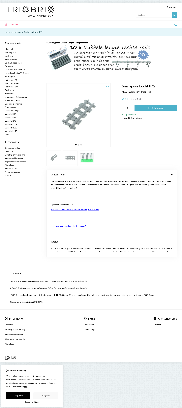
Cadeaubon (89, 247)
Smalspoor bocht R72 (33, 32)
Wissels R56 (10, 117)
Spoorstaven (10, 107)
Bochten (9, 56)
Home (7, 32)
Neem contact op (12, 172)
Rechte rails (10, 90)
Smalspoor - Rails (12, 100)
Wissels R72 (10, 121)
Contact (157, 247)
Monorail (15, 24)
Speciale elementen (13, 104)
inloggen (172, 7)
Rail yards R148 (11, 86)
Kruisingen (10, 76)
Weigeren (46, 395)
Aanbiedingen (90, 251)
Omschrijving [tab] (112, 174)
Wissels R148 (11, 131)
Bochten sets (11, 59)
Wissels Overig (11, 110)
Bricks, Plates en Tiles (14, 63)
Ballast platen (11, 52)
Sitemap (8, 175)
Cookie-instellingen (32, 402)
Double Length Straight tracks (74, 42)
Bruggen (9, 66)
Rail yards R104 (11, 83)
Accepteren (18, 395)
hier (25, 386)
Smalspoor (17, 32)
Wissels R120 (11, 127)
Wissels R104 (11, 124)
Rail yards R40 (11, 80)
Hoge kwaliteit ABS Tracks (17, 73)
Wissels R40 (10, 114)
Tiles (7, 134)
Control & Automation (15, 69)
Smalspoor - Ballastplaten (16, 97)
